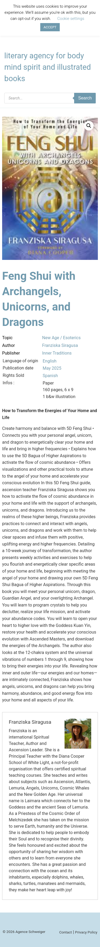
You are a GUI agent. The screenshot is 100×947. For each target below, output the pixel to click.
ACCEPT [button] (50, 27)
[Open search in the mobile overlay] (50, 98)
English (50, 361)
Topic (7, 337)
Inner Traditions (57, 353)
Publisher (11, 353)
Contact (65, 932)
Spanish (50, 375)
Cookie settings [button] (70, 18)
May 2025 (52, 368)
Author (8, 345)
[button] (89, 125)
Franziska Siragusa (60, 345)
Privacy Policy (86, 932)
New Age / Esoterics (61, 337)
